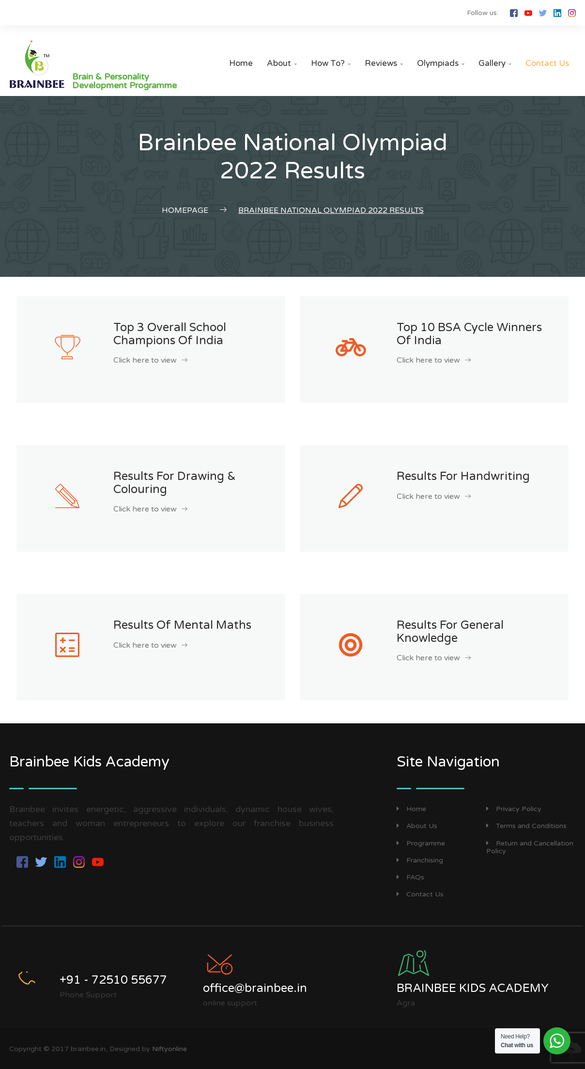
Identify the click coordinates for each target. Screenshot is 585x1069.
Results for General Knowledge (450, 631)
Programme (421, 843)
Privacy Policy (513, 809)
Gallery (494, 63)
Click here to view (150, 360)
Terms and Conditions (526, 826)
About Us (417, 826)
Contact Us (547, 63)
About (282, 63)
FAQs (410, 877)
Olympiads (440, 63)
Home (241, 63)
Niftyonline (169, 1049)
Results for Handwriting (463, 476)
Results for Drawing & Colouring (174, 482)
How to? (331, 63)
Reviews (384, 63)
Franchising (420, 860)
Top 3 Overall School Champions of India (169, 333)
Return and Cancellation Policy (529, 847)
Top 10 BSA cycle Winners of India (469, 333)
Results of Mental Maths (182, 625)
